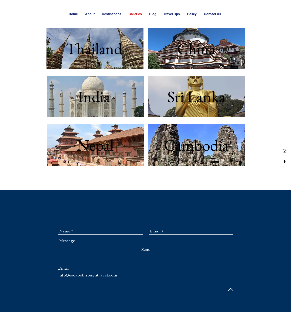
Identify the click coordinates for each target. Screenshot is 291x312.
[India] (94, 96)
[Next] (138, 48)
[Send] (146, 249)
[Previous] (52, 48)
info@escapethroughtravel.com (87, 274)
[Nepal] (95, 145)
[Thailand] (94, 48)
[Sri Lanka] (196, 96)
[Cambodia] (196, 145)
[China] (196, 48)
